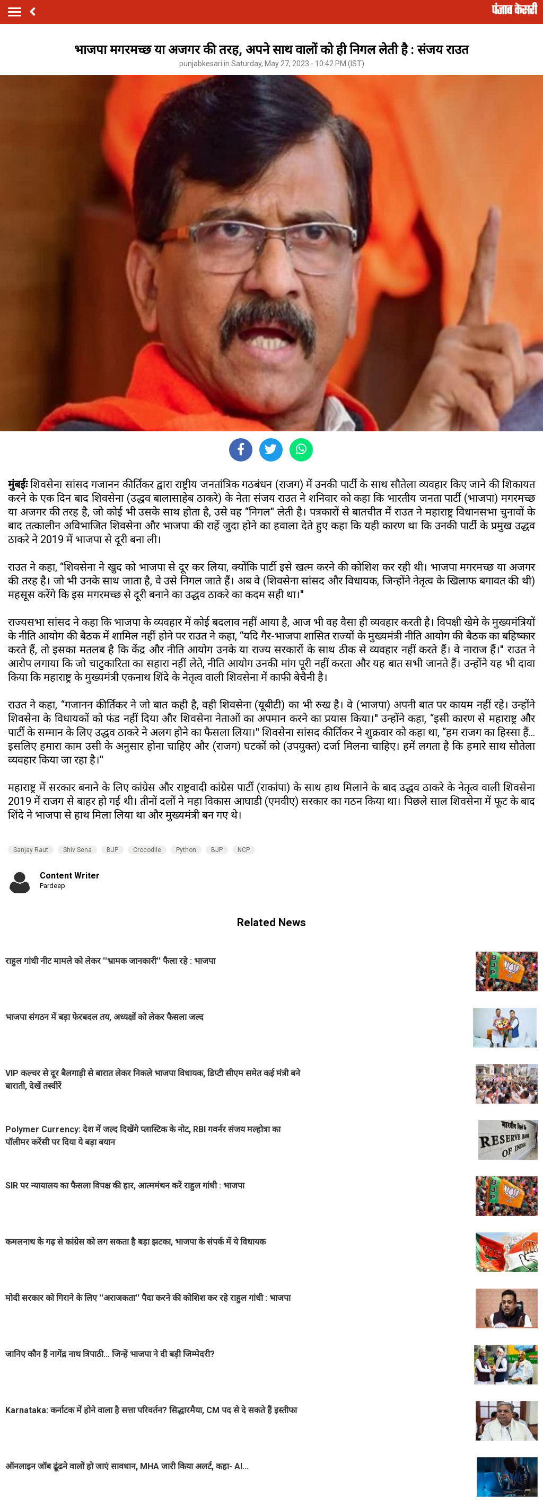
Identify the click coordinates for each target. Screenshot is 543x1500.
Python (186, 850)
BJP (112, 850)
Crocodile (147, 850)
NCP (244, 850)
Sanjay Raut (30, 850)
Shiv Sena (77, 850)
